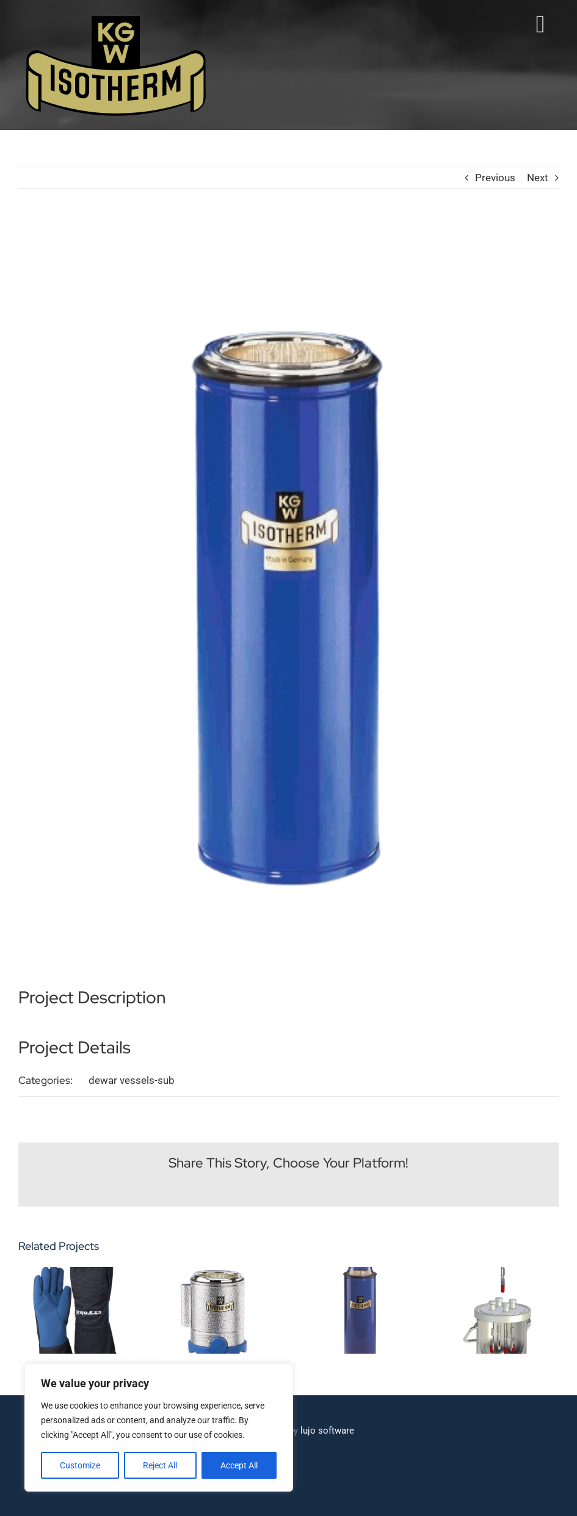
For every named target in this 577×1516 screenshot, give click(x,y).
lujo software (327, 1429)
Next (537, 177)
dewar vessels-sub (132, 1080)
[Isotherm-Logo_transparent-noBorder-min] (116, 17)
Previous (495, 177)
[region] (158, 1427)
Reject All (160, 1465)
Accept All (239, 1465)
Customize (80, 1465)
